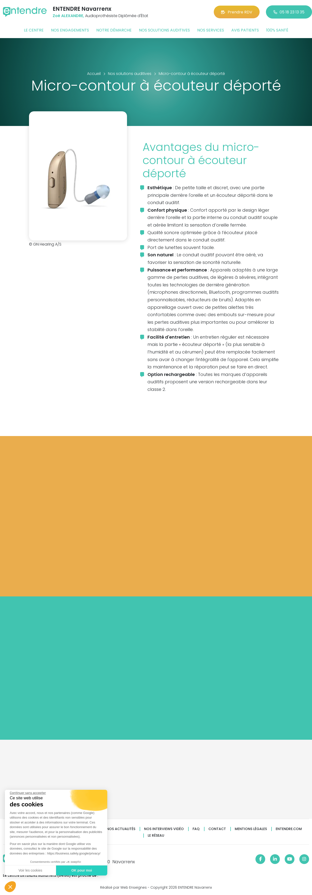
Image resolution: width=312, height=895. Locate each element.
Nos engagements (70, 30)
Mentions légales (251, 829)
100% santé (277, 30)
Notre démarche (114, 30)
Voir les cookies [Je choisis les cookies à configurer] (30, 870)
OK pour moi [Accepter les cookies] (81, 870)
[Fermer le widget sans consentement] (27, 793)
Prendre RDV (236, 12)
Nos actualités (121, 829)
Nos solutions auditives (164, 30)
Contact (217, 829)
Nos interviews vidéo (164, 829)
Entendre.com (289, 829)
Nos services (210, 30)
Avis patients (245, 30)
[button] (10, 887)
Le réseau (156, 835)
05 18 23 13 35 (288, 12)
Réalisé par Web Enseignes (123, 887)
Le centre (34, 30)
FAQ (196, 829)
